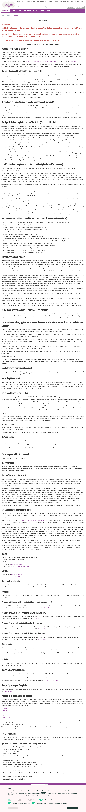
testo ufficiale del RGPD (32, 61)
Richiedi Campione (74, 1)
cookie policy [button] (43, 792)
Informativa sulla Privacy (18, 564)
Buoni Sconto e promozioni (33, 1)
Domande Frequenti (64, 1)
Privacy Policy (48, 608)
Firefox (5, 710)
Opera (4, 715)
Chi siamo (23, 1)
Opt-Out (17, 577)
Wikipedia (73, 61)
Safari (4, 717)
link (28, 500)
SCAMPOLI (35, 11)
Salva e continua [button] (72, 808)
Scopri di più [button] (12, 808)
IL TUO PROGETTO (27, 11)
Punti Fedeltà (50, 1)
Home (18, 1)
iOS (9, 717)
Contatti (81, 1)
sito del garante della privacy (48, 61)
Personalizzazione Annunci (22, 566)
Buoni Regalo (43, 1)
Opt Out (58, 680)
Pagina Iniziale (6, 15)
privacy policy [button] (44, 790)
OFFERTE (42, 11)
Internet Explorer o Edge (10, 713)
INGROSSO (48, 11)
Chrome (5, 708)
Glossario (57, 1)
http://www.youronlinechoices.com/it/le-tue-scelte (33, 520)
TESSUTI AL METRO (17, 11)
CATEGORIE (5, 11)
